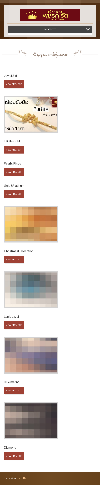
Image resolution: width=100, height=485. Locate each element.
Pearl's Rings (12, 163)
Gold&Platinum (14, 186)
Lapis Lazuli (11, 316)
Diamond (10, 447)
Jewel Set (10, 76)
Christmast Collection (18, 251)
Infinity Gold (12, 141)
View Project (14, 84)
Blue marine (11, 382)
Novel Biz (21, 478)
